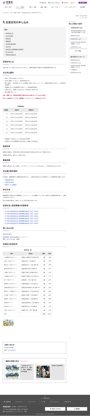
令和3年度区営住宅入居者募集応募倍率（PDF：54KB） (23, 213)
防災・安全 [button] (8, 7)
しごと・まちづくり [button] (70, 7)
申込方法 (8, 47)
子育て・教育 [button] (32, 7)
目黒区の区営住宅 (11, 55)
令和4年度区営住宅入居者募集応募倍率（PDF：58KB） (23, 216)
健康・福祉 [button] (44, 7)
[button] (42, 2)
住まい (19, 12)
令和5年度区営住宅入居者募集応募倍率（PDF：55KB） (23, 218)
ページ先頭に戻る (45, 398)
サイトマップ (32, 402)
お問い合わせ (67, 402)
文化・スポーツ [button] (55, 7)
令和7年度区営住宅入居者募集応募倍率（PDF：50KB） (23, 223)
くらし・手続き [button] (20, 7)
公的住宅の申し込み (26, 12)
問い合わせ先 (9, 52)
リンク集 (43, 402)
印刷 (74, 15)
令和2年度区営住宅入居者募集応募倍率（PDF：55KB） (23, 211)
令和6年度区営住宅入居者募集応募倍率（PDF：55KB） (23, 221)
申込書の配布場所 (11, 44)
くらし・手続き (13, 12)
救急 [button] (73, 2)
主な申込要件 (9, 36)
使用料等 (8, 39)
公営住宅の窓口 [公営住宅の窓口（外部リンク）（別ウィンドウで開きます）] (9, 182)
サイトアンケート (54, 402)
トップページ (6, 12)
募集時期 (8, 41)
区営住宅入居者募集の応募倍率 (14, 49)
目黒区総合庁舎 (9, 180)
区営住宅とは (9, 33)
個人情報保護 (7, 402)
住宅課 (6, 347)
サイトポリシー (20, 402)
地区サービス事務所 (10, 184)
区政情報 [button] (82, 7)
